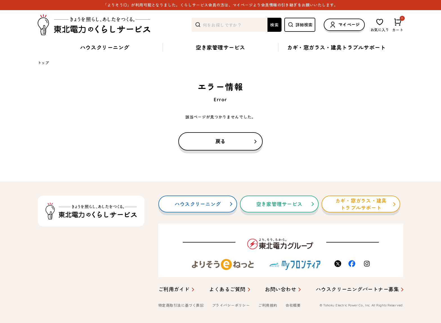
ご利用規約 (267, 305)
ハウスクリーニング (104, 47)
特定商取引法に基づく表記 (181, 305)
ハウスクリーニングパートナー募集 (357, 289)
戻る (220, 141)
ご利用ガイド (174, 289)
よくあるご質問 (227, 289)
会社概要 (293, 305)
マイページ (344, 25)
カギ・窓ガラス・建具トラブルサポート (336, 47)
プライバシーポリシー (231, 305)
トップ (43, 62)
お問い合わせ (280, 289)
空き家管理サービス (220, 47)
